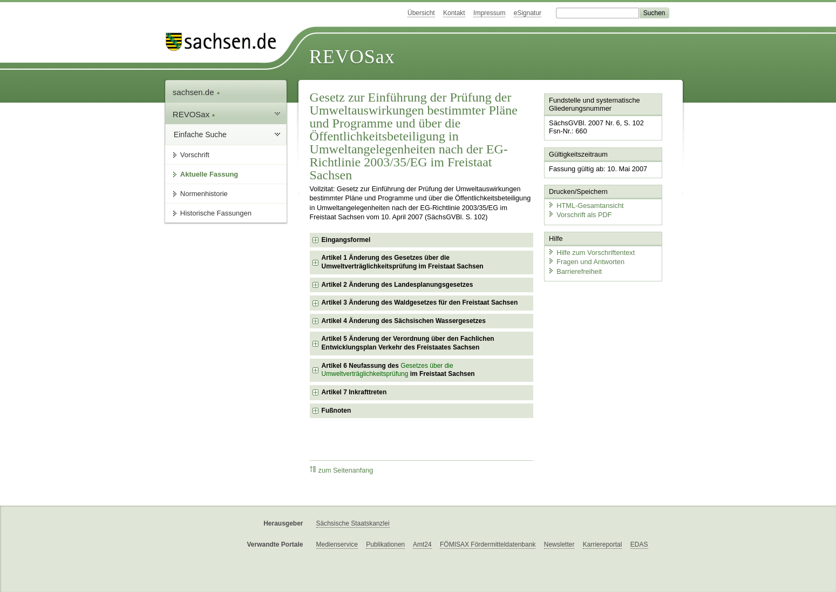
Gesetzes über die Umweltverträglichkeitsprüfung (387, 370)
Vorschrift (194, 155)
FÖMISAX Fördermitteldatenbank (487, 544)
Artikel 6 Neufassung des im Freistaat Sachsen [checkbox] (398, 370)
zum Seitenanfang (341, 470)
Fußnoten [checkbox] (336, 410)
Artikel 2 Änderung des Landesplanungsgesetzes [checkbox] (397, 284)
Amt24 (422, 544)
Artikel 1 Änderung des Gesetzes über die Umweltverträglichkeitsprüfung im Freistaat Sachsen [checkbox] (403, 262)
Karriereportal (602, 544)
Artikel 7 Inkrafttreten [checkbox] (354, 392)
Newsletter (559, 544)
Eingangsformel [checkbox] (346, 240)
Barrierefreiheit (575, 271)
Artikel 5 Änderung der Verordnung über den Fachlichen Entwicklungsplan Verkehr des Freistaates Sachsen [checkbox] (408, 343)
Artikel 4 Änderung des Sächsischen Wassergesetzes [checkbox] (404, 321)
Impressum (489, 13)
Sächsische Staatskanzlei (353, 523)
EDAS (639, 544)
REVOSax (352, 57)
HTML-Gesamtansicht (585, 205)
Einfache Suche (200, 134)
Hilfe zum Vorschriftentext (591, 252)
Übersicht (421, 13)
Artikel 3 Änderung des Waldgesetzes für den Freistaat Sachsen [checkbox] (420, 302)
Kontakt (454, 13)
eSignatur (527, 13)
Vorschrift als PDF (579, 215)
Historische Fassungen (216, 213)
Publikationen (385, 544)
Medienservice (337, 544)
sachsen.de (196, 92)
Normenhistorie (204, 194)
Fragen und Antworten (586, 262)
